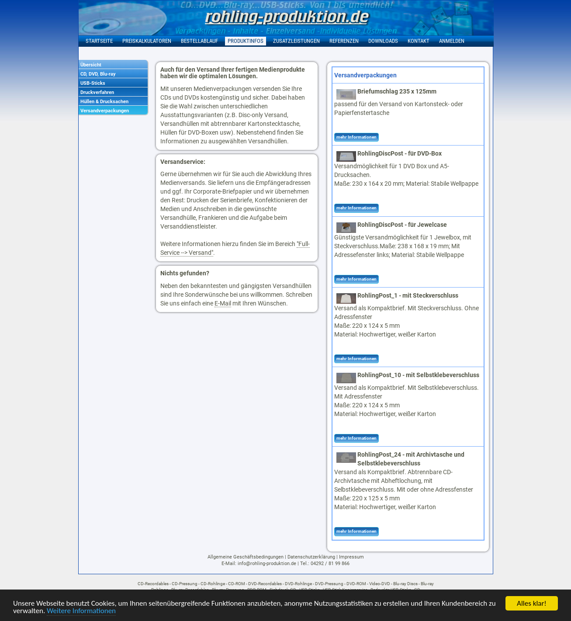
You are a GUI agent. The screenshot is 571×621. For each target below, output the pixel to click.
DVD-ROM (356, 583)
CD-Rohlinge (213, 583)
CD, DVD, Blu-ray (98, 74)
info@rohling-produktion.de (267, 563)
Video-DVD (379, 583)
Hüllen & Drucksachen (104, 101)
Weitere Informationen (81, 611)
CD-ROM (236, 583)
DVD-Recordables (265, 583)
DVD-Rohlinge (298, 583)
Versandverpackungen (104, 111)
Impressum (351, 557)
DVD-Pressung (329, 583)
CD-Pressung (184, 583)
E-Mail (223, 303)
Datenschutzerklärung (311, 557)
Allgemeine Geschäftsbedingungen (246, 557)
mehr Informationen (356, 137)
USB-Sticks (92, 83)
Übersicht (90, 65)
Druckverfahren (97, 92)
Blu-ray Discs (405, 583)
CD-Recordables (153, 583)
